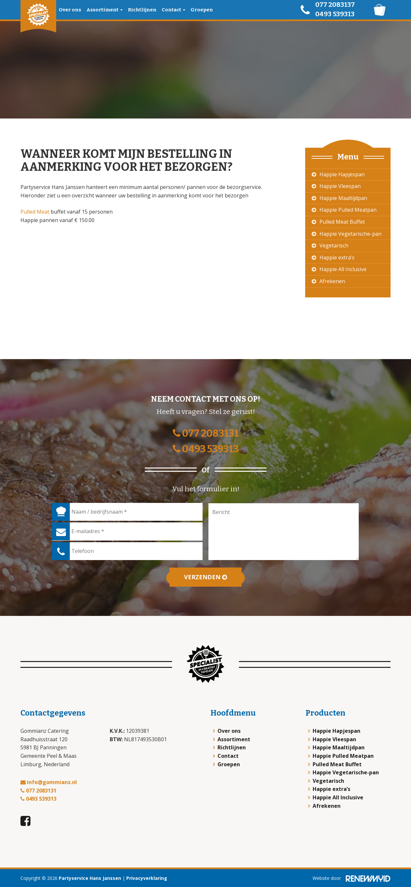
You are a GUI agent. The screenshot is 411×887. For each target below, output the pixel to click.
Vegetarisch (333, 245)
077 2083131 (206, 433)
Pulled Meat (34, 211)
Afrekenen (332, 281)
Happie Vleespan (340, 186)
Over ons (70, 10)
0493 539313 (335, 14)
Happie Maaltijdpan (343, 198)
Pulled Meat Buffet (342, 221)
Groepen (202, 10)
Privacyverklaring (146, 878)
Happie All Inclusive (343, 269)
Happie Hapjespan (342, 174)
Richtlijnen (142, 10)
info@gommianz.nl (48, 782)
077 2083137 (335, 4)
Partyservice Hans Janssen (90, 878)
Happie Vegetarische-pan (350, 233)
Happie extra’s (337, 257)
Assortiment (104, 10)
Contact (173, 10)
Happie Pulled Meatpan (348, 209)
